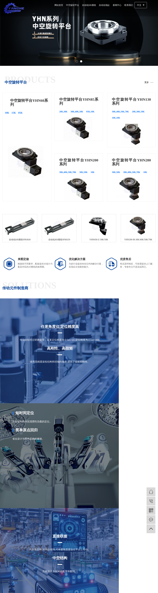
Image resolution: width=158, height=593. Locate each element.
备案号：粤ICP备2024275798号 (75, 587)
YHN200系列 (62, 562)
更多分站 (60, 567)
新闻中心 (117, 5)
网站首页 (58, 5)
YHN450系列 (95, 562)
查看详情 (13, 496)
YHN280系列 (78, 562)
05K (20, 112)
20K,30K (63, 112)
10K (7, 112)
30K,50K (83, 172)
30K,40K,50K (77, 112)
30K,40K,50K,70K (120, 112)
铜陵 (116, 574)
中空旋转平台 (72, 5)
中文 (139, 5)
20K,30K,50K (138, 112)
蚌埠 (78, 574)
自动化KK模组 (89, 5)
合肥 (60, 574)
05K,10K (90, 112)
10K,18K (116, 118)
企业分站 (132, 587)
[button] (77, 61)
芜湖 (69, 574)
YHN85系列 (76, 557)
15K (13, 112)
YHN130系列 (92, 557)
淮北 (107, 574)
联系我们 (128, 5)
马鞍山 (97, 574)
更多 (146, 82)
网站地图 (141, 587)
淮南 (87, 574)
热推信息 (123, 587)
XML (153, 587)
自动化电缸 (104, 5)
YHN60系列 (61, 557)
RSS (148, 587)
